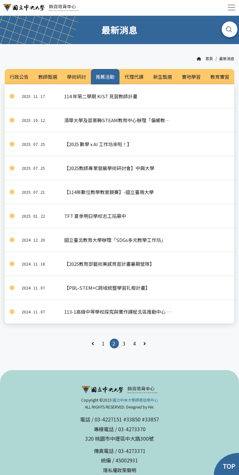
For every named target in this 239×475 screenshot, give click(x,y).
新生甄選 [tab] (162, 76)
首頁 (205, 59)
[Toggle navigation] (231, 7)
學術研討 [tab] (76, 76)
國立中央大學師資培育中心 (135, 400)
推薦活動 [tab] (105, 76)
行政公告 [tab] (19, 76)
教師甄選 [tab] (47, 76)
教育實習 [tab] (219, 76)
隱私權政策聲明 (119, 470)
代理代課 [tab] (134, 76)
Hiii (150, 406)
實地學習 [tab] (191, 76)
